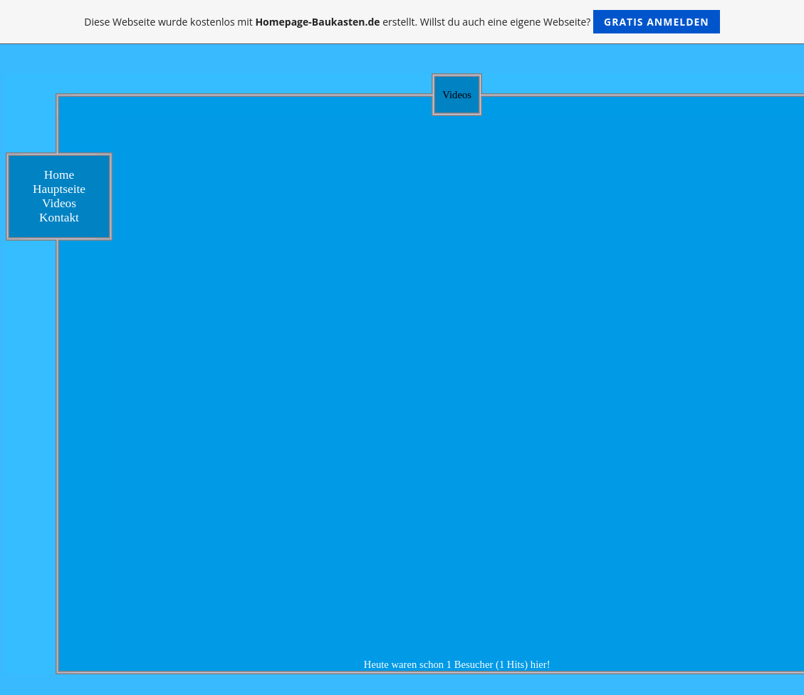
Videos (59, 203)
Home (59, 175)
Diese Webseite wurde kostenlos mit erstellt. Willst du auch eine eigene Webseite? (402, 21)
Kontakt (59, 217)
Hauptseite (59, 189)
